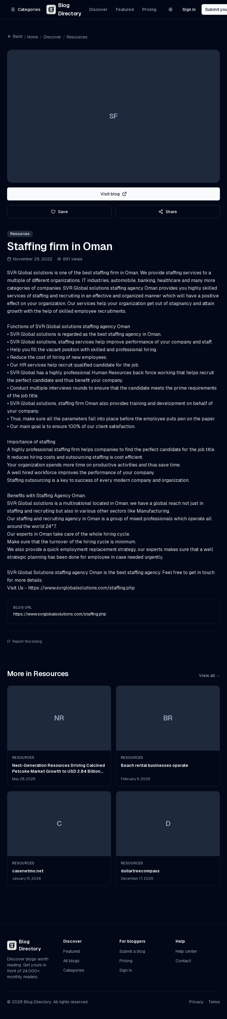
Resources (77, 37)
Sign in (189, 9)
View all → (209, 675)
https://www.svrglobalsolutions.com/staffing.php (59, 614)
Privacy (196, 1002)
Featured (125, 9)
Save (59, 211)
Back (15, 36)
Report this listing (24, 641)
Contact (183, 960)
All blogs (71, 960)
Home (32, 37)
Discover (98, 9)
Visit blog (113, 194)
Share (167, 211)
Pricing (149, 9)
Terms (214, 1002)
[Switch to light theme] (170, 9)
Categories (73, 970)
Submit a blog (132, 951)
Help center (186, 951)
